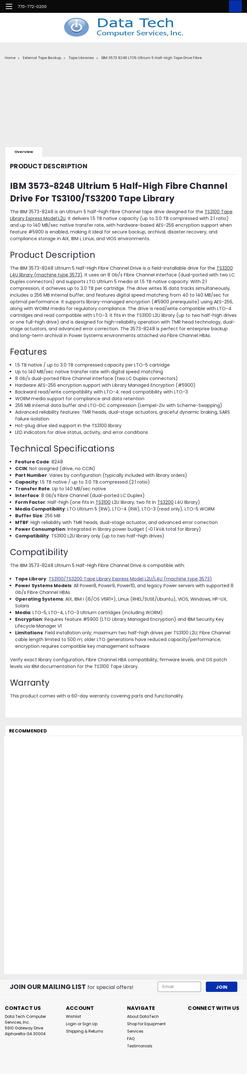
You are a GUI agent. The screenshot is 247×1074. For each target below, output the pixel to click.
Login (71, 1024)
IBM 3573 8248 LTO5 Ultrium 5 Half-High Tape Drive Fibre (151, 57)
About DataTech (143, 1016)
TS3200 (165, 502)
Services (135, 1031)
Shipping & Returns (84, 1031)
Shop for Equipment (146, 1024)
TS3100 (103, 502)
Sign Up (89, 1024)
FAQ (130, 1038)
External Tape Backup (42, 57)
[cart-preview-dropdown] (234, 6)
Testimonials (139, 1046)
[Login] (219, 6)
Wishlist (73, 1016)
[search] (205, 6)
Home (10, 57)
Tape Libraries (81, 57)
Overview (23, 151)
